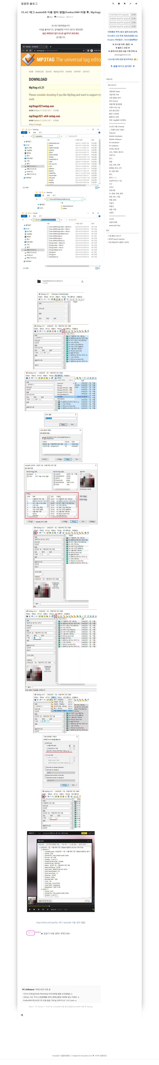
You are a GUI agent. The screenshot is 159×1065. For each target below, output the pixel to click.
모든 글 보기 (112, 85)
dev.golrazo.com (86, 1056)
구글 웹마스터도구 (114, 236)
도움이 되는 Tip (114, 107)
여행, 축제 (112, 200)
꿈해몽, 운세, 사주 (115, 168)
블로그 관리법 (114, 114)
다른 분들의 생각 (115, 98)
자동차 (111, 203)
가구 (110, 184)
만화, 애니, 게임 (114, 197)
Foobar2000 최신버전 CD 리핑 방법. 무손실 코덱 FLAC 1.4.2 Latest (48, 1000)
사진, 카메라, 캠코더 (116, 152)
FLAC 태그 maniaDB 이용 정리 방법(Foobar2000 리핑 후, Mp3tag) (61, 12)
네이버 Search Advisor (116, 239)
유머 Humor (113, 101)
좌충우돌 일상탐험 (115, 104)
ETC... (111, 158)
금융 (110, 162)
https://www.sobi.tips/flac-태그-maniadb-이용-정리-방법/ (60, 922)
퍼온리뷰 (112, 190)
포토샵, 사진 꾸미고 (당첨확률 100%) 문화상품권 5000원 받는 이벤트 (50, 997)
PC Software (59, 17)
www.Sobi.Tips (114, 225)
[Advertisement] (61, 961)
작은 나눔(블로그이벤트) (117, 120)
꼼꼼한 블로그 (29, 3)
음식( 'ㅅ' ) (112, 177)
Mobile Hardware (115, 136)
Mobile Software (115, 139)
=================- (117, 123)
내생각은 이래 (114, 95)
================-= (117, 216)
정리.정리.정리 (114, 110)
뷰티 (110, 174)
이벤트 (111, 213)
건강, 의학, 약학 (114, 165)
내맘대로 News (114, 91)
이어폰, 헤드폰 (114, 149)
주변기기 (112, 155)
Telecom (112, 133)
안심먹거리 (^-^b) (115, 181)
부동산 (111, 206)
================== (117, 88)
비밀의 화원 (113, 222)
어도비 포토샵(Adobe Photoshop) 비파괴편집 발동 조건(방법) (46, 994)
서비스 (111, 187)
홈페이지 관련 (114, 117)
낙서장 (111, 219)
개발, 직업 (112, 209)
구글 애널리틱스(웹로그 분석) (118, 242)
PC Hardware (114, 142)
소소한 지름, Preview (116, 126)
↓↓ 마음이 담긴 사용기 (116, 130)
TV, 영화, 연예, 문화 (116, 193)
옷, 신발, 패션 (114, 171)
